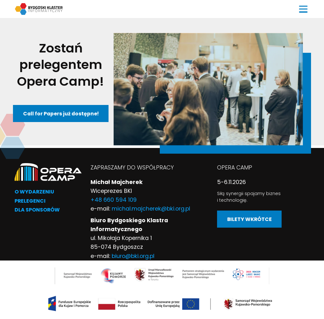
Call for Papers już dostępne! (61, 113)
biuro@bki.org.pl (133, 256)
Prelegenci (30, 201)
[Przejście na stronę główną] (48, 171)
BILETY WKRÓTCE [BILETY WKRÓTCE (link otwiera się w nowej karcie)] (249, 219)
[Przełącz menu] (303, 9)
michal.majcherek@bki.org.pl (151, 208)
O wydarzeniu (34, 191)
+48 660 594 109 (113, 200)
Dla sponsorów (37, 209)
